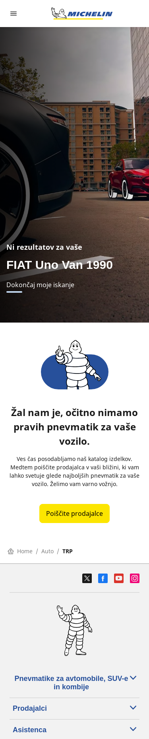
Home (20, 551)
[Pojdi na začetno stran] (82, 13)
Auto (47, 551)
